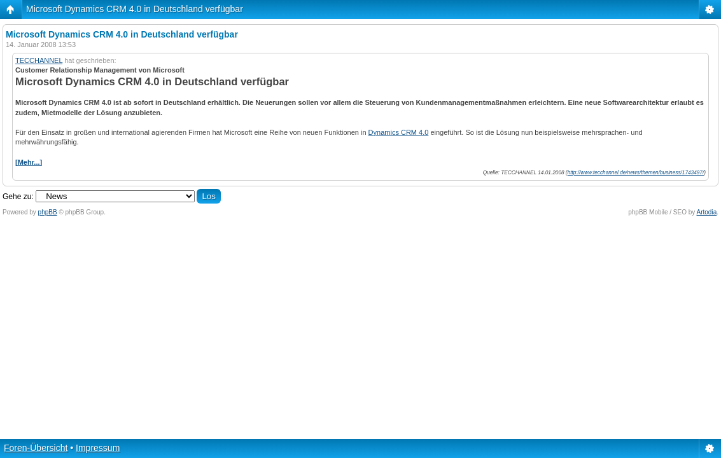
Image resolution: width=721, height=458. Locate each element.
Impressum (98, 448)
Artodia (707, 212)
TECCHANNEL (38, 60)
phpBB (47, 212)
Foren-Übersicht (35, 448)
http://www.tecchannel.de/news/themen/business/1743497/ (636, 173)
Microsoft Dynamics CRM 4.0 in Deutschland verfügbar (134, 9)
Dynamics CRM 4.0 (398, 132)
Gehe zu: (18, 196)
